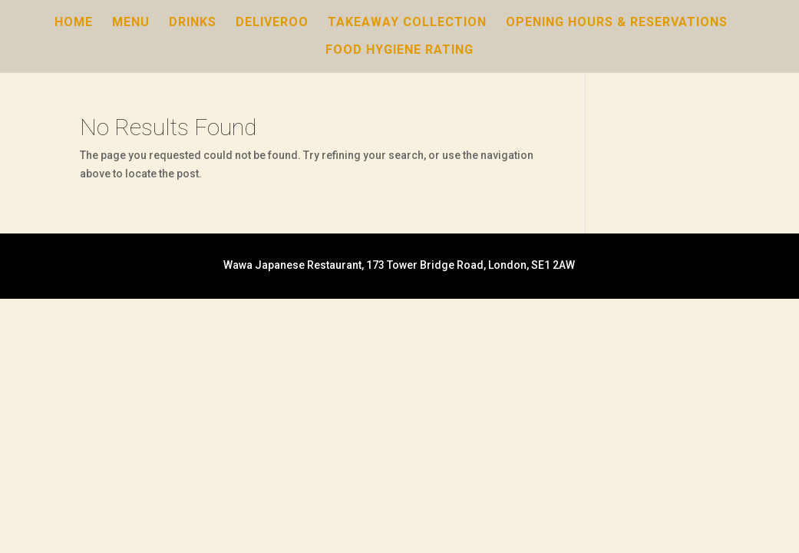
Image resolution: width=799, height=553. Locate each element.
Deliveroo (272, 23)
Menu (131, 23)
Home (73, 23)
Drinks (192, 23)
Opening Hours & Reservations (617, 23)
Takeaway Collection (407, 23)
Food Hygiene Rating (399, 51)
